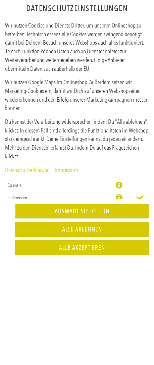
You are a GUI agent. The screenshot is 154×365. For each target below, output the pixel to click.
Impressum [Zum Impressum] (66, 170)
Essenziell (15, 185)
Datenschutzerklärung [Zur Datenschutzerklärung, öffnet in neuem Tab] (27, 170)
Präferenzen (17, 198)
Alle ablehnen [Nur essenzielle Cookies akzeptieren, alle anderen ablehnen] (82, 229)
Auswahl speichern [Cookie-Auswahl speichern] (82, 211)
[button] (119, 185)
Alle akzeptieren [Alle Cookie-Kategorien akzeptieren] (82, 247)
